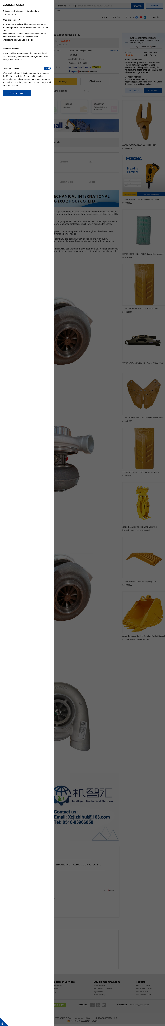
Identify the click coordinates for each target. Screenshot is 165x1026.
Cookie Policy (13, 11)
